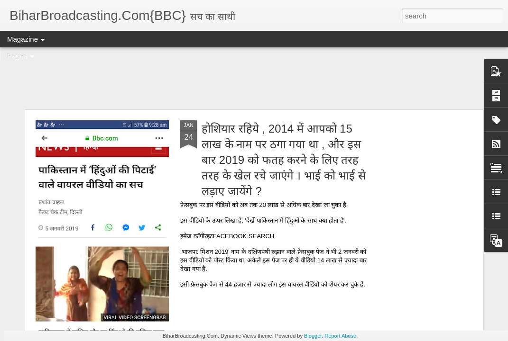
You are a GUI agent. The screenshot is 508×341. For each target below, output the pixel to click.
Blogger (313, 336)
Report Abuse (340, 336)
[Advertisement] (254, 78)
